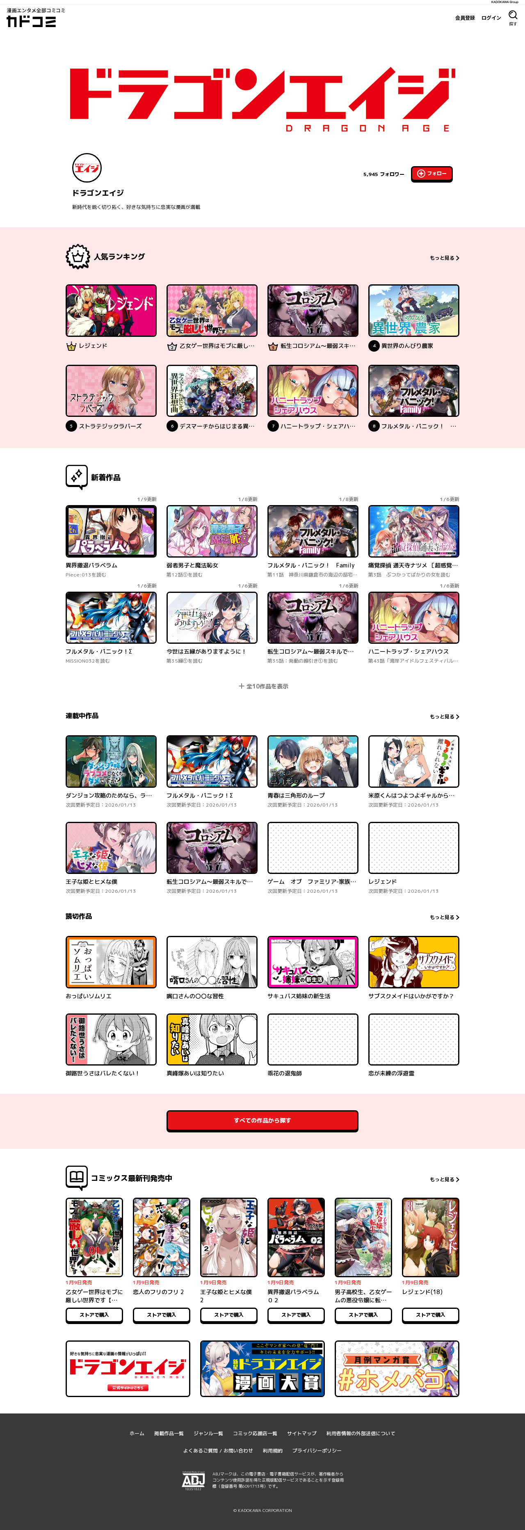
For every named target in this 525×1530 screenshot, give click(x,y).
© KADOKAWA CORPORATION (262, 1510)
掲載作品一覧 (169, 1433)
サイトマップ (302, 1433)
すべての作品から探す (262, 1120)
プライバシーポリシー (317, 1450)
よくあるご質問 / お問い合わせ (218, 1450)
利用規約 (273, 1450)
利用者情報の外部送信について (360, 1433)
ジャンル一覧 (208, 1433)
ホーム (137, 1433)
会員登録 (465, 17)
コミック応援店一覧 (255, 1433)
